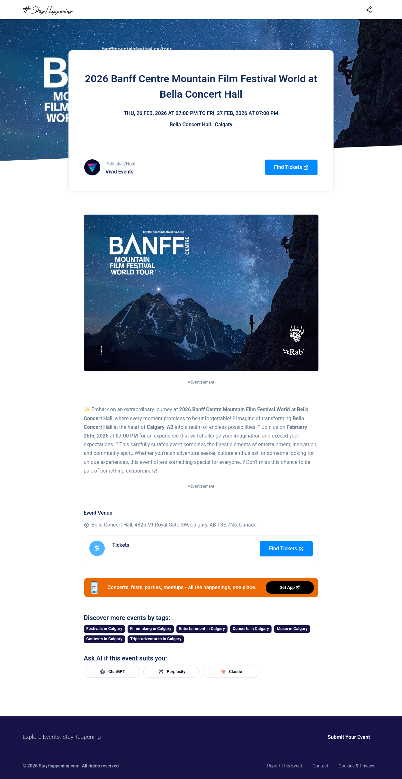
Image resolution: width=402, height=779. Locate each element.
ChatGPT (112, 672)
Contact (320, 765)
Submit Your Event (349, 737)
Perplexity (171, 672)
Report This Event (284, 765)
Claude (230, 672)
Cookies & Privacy (356, 765)
